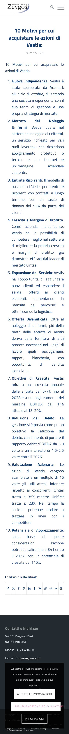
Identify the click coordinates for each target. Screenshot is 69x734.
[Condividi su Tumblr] (34, 588)
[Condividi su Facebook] (8, 588)
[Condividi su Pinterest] (23, 588)
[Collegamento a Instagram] (61, 588)
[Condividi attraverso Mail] (55, 588)
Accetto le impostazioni (34, 694)
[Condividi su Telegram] (50, 588)
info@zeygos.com (28, 658)
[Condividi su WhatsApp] (18, 588)
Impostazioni (34, 719)
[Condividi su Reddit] (45, 588)
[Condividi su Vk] (40, 588)
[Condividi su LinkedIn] (29, 588)
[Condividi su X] (13, 588)
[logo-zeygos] (28, 7)
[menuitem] (50, 7)
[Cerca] (50, 7)
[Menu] (59, 7)
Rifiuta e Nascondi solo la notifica (38, 706)
